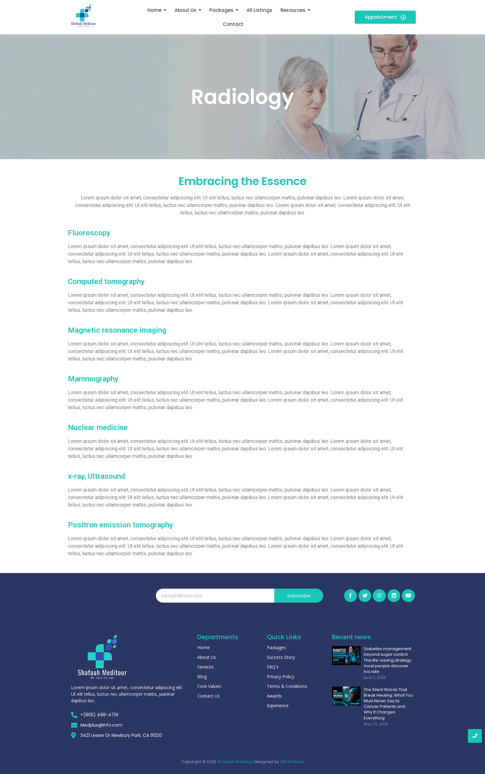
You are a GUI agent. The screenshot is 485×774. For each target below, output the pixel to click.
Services (205, 667)
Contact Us (208, 696)
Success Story (281, 657)
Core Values (209, 686)
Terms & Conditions (287, 686)
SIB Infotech (292, 761)
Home (203, 647)
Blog (202, 676)
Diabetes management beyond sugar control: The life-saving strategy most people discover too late (387, 660)
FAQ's (273, 667)
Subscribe (298, 595)
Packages (276, 647)
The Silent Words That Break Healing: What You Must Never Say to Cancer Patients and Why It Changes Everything (388, 704)
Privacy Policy (280, 676)
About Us (206, 657)
